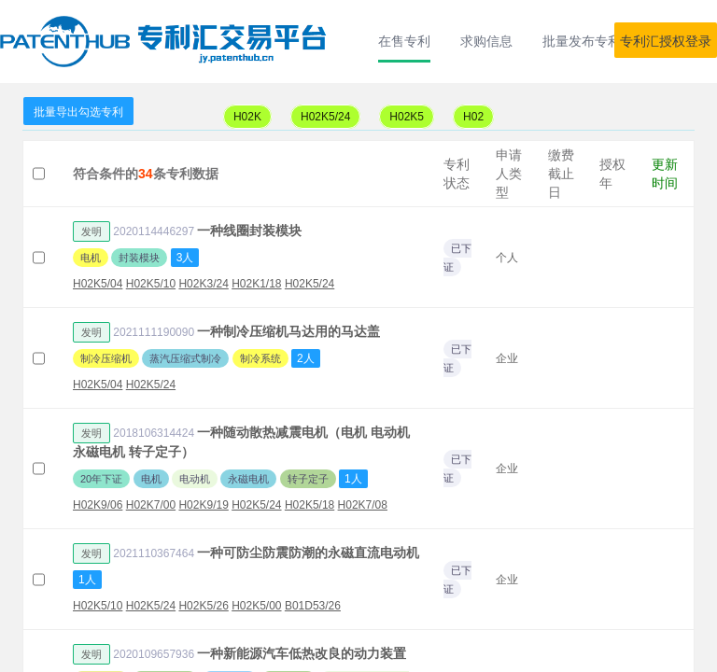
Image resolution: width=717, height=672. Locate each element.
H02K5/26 (203, 605)
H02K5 (406, 116)
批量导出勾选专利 (78, 112)
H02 (473, 116)
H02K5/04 (97, 283)
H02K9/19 (203, 504)
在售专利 (404, 41)
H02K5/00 (256, 605)
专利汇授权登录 (665, 41)
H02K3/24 (203, 283)
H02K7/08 (362, 504)
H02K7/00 (151, 504)
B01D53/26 (313, 605)
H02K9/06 (97, 504)
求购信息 (486, 41)
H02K (247, 116)
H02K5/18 (309, 504)
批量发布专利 (581, 41)
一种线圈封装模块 (249, 230)
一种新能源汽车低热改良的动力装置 (301, 653)
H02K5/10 (151, 283)
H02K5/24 (325, 116)
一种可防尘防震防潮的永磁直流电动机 (308, 552)
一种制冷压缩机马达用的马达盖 (288, 331)
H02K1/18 (256, 283)
